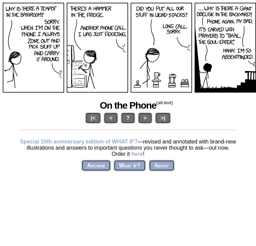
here (137, 154)
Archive (96, 165)
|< (93, 118)
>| (163, 118)
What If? (129, 165)
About (161, 165)
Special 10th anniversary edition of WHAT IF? (79, 142)
